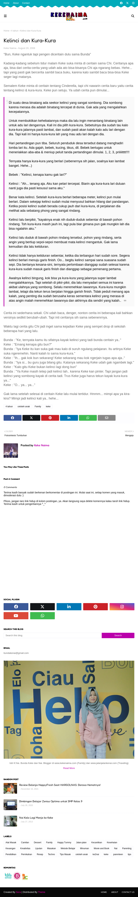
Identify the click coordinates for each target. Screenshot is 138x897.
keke (48, 406)
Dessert (37, 842)
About (16, 3)
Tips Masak (65, 854)
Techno (51, 854)
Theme (41, 892)
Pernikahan (26, 854)
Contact (25, 3)
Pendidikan (11, 854)
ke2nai (96, 854)
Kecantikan (96, 842)
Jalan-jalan (81, 842)
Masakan (51, 848)
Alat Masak (11, 842)
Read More (69, 768)
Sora (18, 892)
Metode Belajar (68, 848)
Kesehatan (112, 842)
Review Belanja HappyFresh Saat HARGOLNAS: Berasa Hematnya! (59, 785)
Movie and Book (101, 848)
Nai (115, 848)
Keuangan (10, 848)
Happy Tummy (64, 842)
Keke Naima (10, 48)
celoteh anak (24, 406)
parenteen (118, 854)
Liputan (38, 848)
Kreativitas (25, 848)
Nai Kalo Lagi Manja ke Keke (36, 817)
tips (129, 854)
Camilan (25, 842)
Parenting (126, 848)
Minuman (84, 848)
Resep (40, 854)
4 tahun (14, 30)
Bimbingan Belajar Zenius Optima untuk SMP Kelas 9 (50, 801)
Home (6, 3)
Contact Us (128, 892)
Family (38, 406)
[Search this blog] (53, 635)
